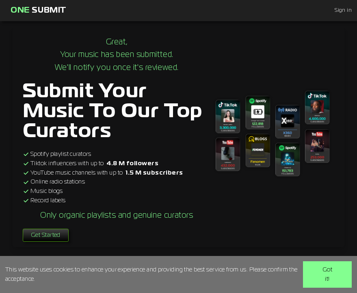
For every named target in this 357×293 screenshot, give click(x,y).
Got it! (327, 274)
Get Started (46, 235)
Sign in (343, 10)
